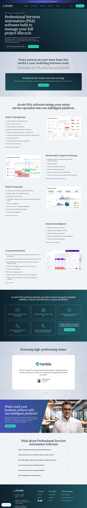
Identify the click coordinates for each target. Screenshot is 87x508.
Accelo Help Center (65, 494)
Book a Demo (80, 6)
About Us (40, 494)
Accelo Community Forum (67, 497)
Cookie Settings (6, 504)
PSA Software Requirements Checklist (16, 46)
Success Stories (34, 5)
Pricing (57, 5)
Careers (39, 497)
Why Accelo (43, 5)
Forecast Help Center (66, 500)
